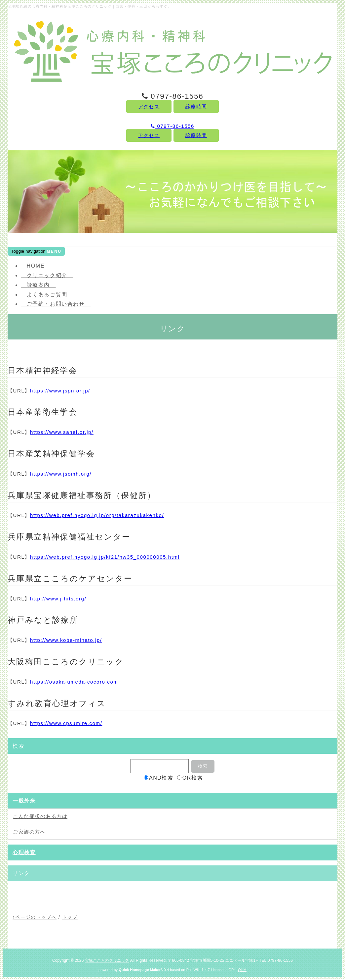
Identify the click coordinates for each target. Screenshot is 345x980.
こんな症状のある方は (40, 816)
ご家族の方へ (29, 832)
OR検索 (190, 778)
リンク (21, 873)
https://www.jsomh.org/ (61, 474)
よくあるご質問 (47, 294)
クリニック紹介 (47, 275)
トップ (70, 917)
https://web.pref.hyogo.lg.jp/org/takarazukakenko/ (97, 515)
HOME (36, 266)
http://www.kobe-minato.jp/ (66, 640)
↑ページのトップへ (35, 917)
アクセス (149, 106)
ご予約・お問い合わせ (56, 304)
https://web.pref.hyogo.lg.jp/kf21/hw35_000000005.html (105, 557)
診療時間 (196, 106)
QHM (242, 970)
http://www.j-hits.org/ (58, 598)
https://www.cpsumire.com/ (66, 723)
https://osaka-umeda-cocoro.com (74, 682)
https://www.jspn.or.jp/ (60, 390)
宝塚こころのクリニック (107, 960)
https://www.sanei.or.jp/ (62, 432)
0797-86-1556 (172, 126)
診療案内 (38, 285)
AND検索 (158, 778)
